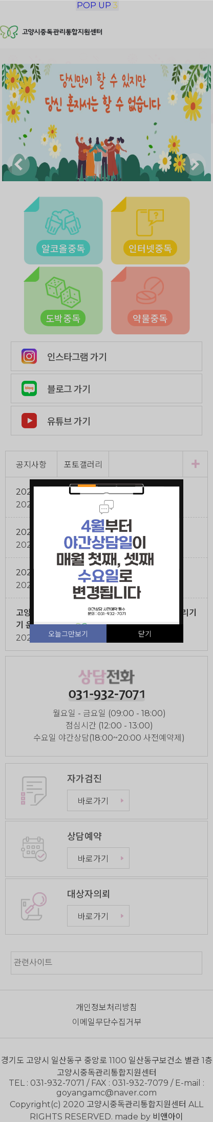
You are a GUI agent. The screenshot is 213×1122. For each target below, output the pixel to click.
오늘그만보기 (68, 634)
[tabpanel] (106, 555)
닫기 (145, 634)
